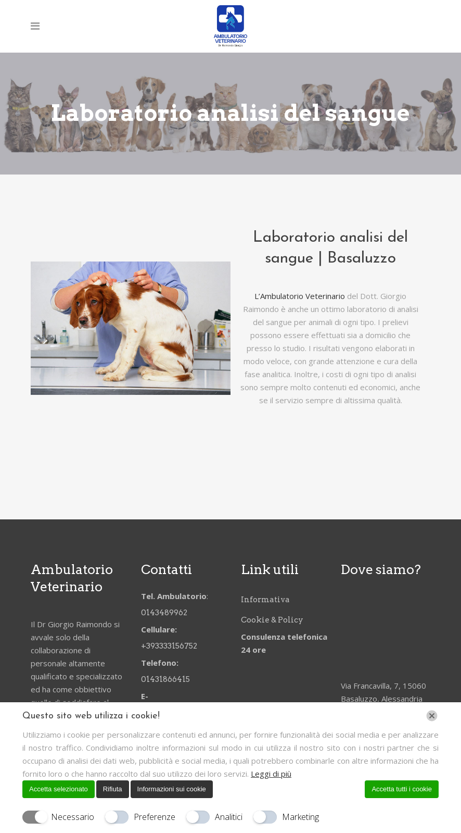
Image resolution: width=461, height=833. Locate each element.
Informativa (265, 599)
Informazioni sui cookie (171, 789)
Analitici (228, 817)
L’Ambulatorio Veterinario (299, 296)
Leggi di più (271, 773)
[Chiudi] (432, 716)
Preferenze (154, 817)
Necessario (72, 817)
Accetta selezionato (58, 789)
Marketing (300, 817)
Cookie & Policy (272, 619)
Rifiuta (112, 789)
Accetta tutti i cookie (402, 789)
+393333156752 (170, 645)
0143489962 (165, 612)
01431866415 (165, 678)
